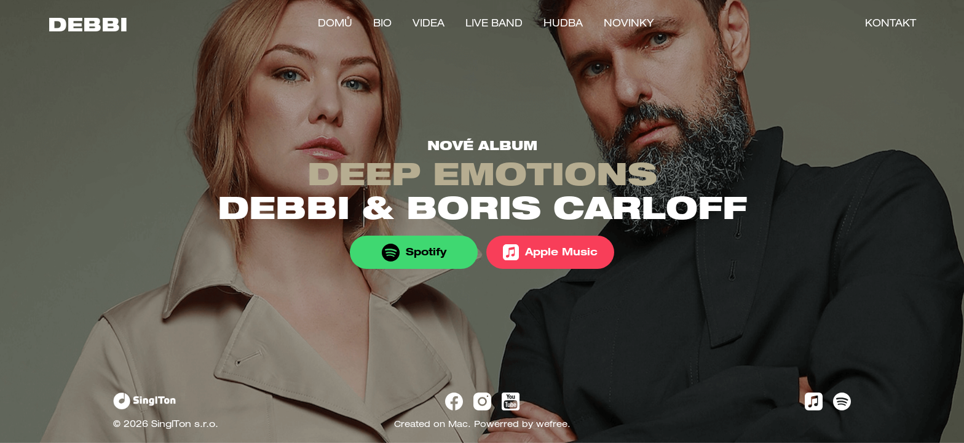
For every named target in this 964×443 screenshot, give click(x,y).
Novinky (629, 25)
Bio (382, 25)
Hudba (563, 25)
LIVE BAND (494, 25)
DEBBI (88, 27)
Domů (335, 25)
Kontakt (890, 25)
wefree (551, 425)
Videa (428, 25)
